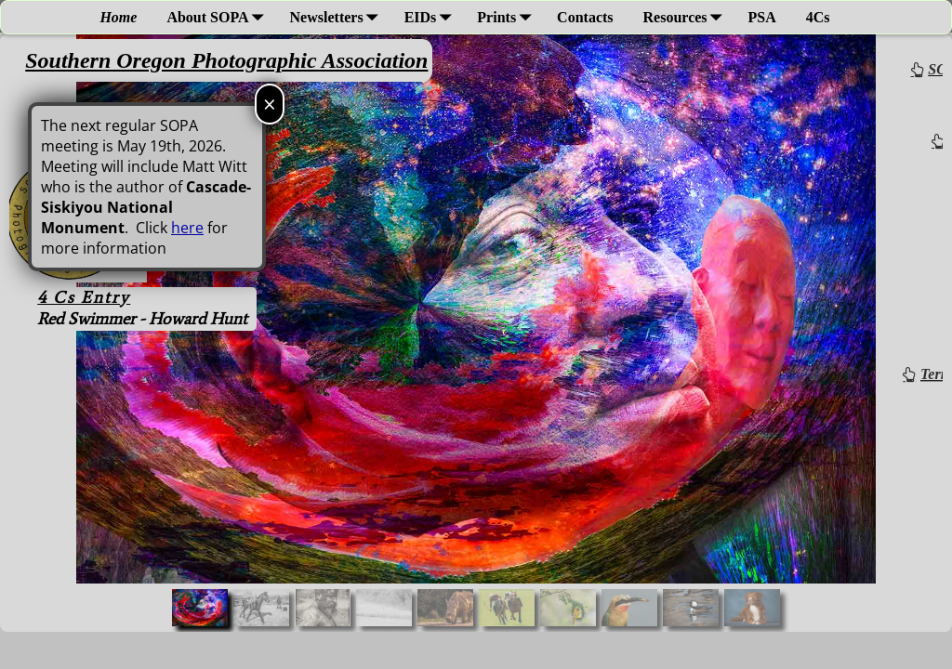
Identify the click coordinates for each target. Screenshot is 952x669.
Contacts (585, 17)
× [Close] (269, 103)
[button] (200, 607)
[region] (476, 332)
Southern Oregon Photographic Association (226, 60)
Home (118, 17)
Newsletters (338, 17)
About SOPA (218, 17)
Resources (686, 17)
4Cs (818, 17)
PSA (762, 17)
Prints (507, 17)
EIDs (431, 17)
